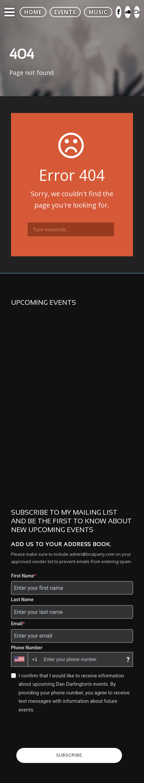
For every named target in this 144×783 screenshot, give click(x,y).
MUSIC (98, 12)
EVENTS (65, 12)
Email (17, 623)
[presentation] (67, 732)
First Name (22, 575)
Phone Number (26, 647)
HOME (33, 12)
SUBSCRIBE (69, 755)
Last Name (22, 599)
